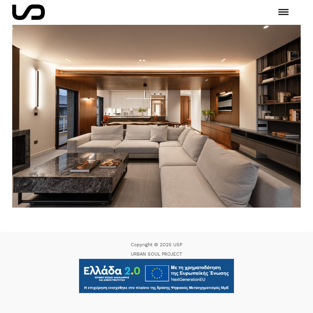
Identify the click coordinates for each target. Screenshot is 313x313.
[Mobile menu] (283, 12)
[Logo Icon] (28, 12)
